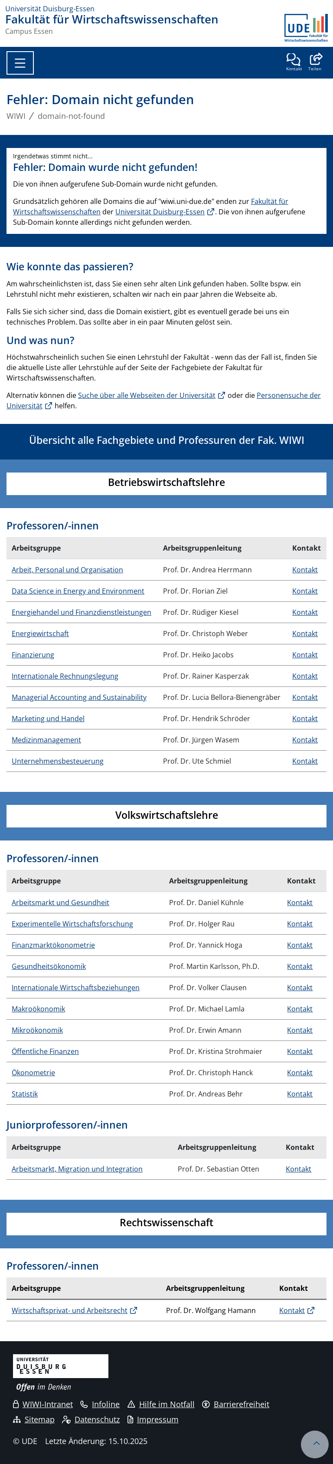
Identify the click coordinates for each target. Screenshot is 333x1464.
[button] (314, 62)
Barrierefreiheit (235, 1404)
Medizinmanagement (46, 740)
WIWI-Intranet (43, 1404)
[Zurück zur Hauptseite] (306, 28)
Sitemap (34, 1419)
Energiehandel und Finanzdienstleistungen (81, 612)
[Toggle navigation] (20, 63)
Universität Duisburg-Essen (160, 212)
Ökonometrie (33, 1072)
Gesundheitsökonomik (49, 966)
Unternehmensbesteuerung (58, 761)
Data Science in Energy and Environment (78, 591)
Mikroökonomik (37, 1030)
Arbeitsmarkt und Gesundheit (60, 902)
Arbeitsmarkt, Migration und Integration (77, 1169)
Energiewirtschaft (40, 633)
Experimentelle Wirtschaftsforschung (72, 924)
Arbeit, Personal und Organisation (67, 569)
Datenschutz (91, 1419)
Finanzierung (33, 655)
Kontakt (305, 569)
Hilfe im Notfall (161, 1404)
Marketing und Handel (48, 718)
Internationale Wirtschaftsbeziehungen (76, 987)
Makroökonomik (38, 1009)
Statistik (25, 1094)
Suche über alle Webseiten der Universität (146, 395)
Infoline (100, 1404)
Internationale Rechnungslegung (65, 676)
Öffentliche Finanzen (45, 1051)
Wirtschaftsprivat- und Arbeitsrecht (69, 1310)
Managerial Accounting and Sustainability (79, 697)
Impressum (153, 1419)
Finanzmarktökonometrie (53, 945)
